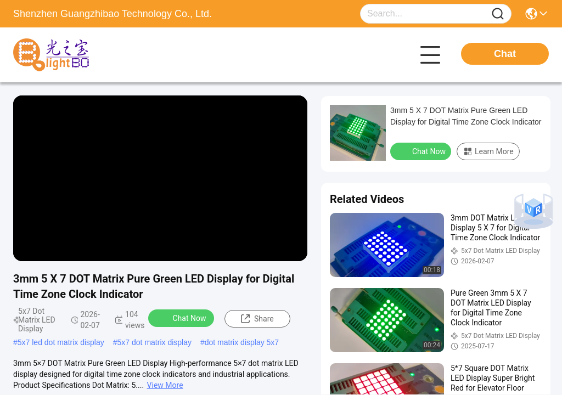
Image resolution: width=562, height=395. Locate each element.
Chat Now (182, 317)
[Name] (497, 14)
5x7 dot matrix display (154, 342)
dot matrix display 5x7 (242, 342)
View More (165, 385)
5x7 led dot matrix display (61, 342)
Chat (505, 53)
